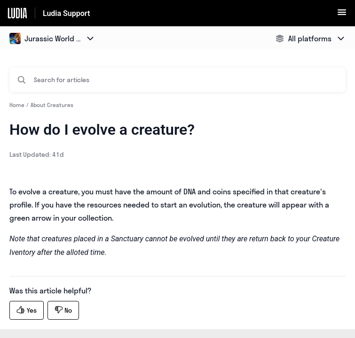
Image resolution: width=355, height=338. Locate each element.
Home (16, 104)
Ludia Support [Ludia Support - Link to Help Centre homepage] (66, 13)
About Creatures (52, 104)
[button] (341, 15)
